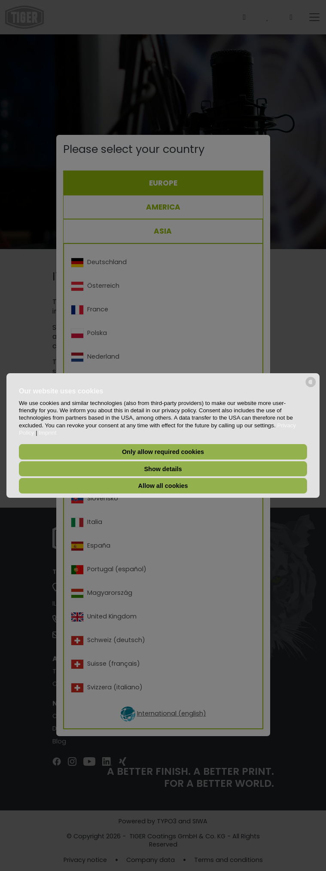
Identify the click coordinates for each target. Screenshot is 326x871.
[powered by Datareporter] (311, 386)
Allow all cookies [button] (163, 485)
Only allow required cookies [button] (163, 451)
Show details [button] (163, 469)
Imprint (47, 432)
